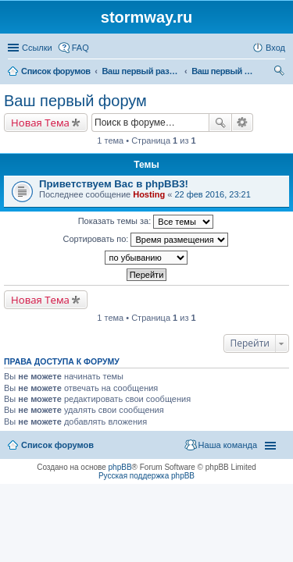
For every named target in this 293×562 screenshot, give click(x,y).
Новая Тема (40, 123)
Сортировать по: (146, 240)
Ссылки (37, 47)
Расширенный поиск (242, 122)
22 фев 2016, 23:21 (212, 194)
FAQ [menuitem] (80, 47)
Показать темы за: (146, 222)
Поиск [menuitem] (280, 72)
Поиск (220, 122)
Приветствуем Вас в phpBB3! (113, 184)
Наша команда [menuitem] (227, 445)
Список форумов (57, 445)
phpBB (120, 467)
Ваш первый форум (75, 100)
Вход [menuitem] (275, 47)
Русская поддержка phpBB (146, 475)
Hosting (149, 194)
